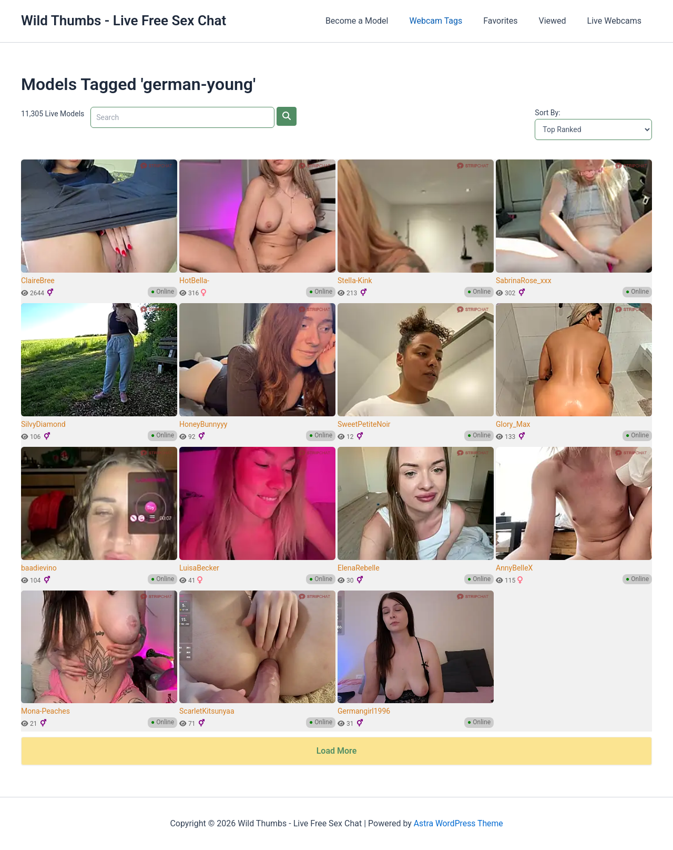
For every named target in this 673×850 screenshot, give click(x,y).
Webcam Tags (450, 21)
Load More (337, 751)
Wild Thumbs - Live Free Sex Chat (123, 20)
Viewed (559, 21)
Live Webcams (616, 21)
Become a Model (375, 21)
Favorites (511, 21)
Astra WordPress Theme (458, 823)
